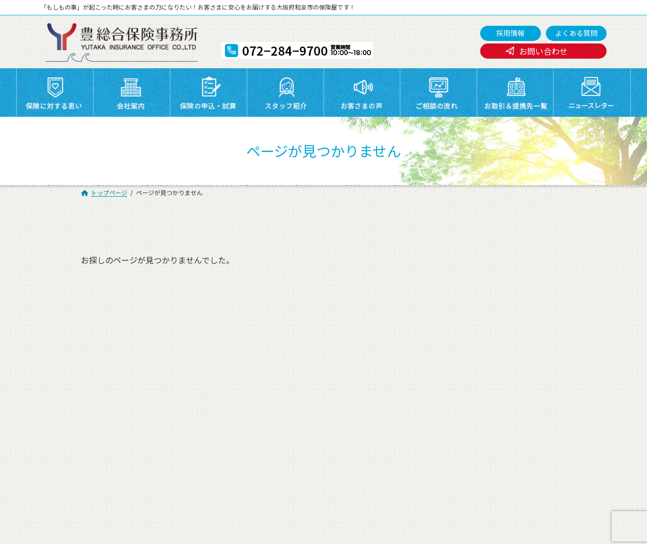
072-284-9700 (295, 487)
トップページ (86, 353)
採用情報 (510, 33)
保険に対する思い (181, 353)
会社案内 (254, 353)
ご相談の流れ (86, 365)
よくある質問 (576, 33)
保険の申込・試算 (356, 353)
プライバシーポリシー (100, 378)
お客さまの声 (523, 353)
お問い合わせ (543, 51)
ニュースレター (352, 365)
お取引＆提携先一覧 (272, 365)
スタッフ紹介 (436, 353)
